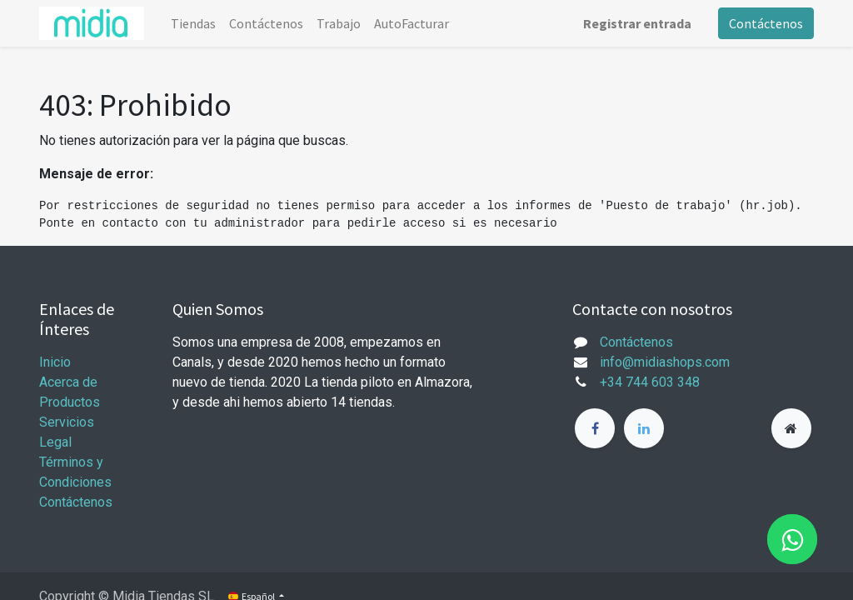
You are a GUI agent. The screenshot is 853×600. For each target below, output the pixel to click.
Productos (69, 402)
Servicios (66, 422)
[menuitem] (193, 23)
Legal (55, 442)
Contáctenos (766, 23)
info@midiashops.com (665, 362)
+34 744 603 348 (650, 382)
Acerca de (68, 382)
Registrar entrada (637, 23)
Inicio (55, 362)
